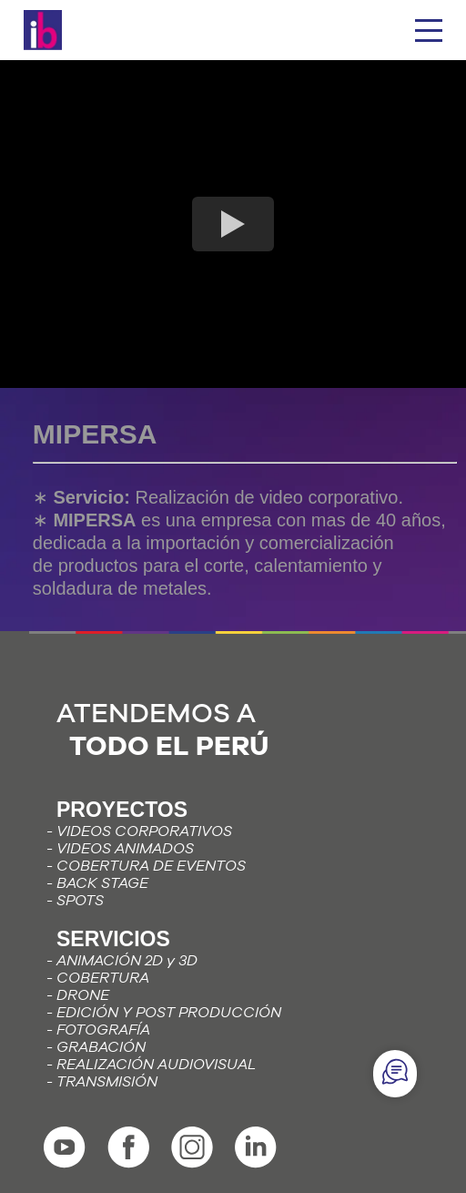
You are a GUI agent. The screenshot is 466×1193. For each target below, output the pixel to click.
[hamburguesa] (428, 30)
